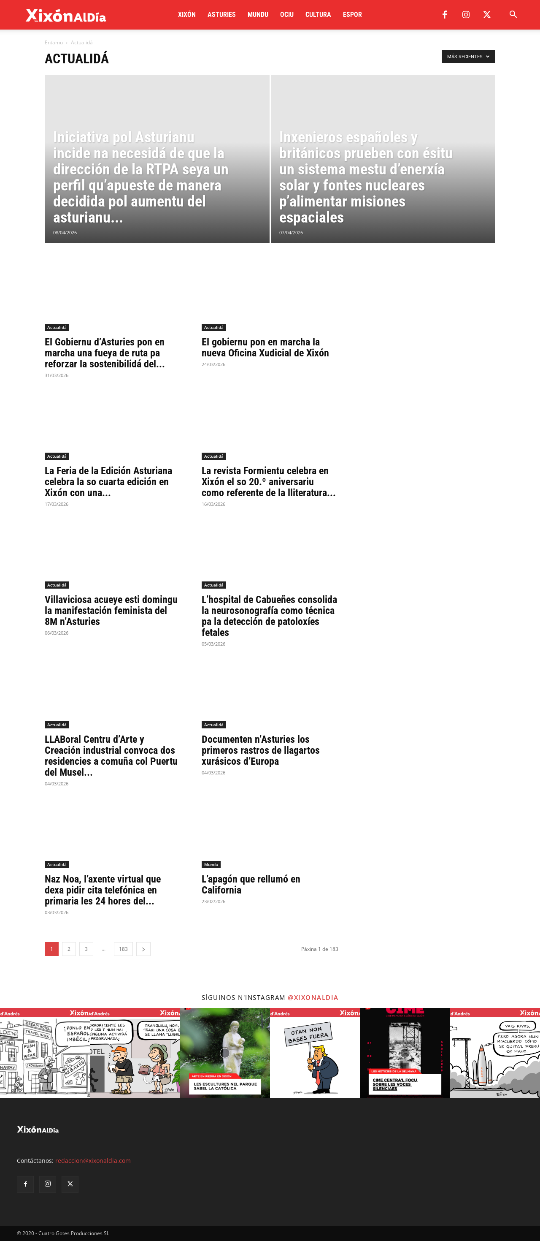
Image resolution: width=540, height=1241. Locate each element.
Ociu (287, 15)
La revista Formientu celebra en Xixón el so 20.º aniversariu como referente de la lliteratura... (269, 482)
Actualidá (57, 327)
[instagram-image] (45, 1053)
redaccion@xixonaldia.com (93, 1161)
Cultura (318, 15)
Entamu (54, 42)
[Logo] (66, 15)
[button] (513, 15)
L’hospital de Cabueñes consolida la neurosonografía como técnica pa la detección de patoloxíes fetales (269, 616)
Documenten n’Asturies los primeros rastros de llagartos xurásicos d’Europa (261, 750)
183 (123, 949)
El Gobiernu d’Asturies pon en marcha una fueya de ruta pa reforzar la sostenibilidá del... (105, 353)
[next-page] (143, 949)
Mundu (258, 15)
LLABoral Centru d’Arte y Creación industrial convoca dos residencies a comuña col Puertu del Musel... (111, 755)
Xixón (187, 15)
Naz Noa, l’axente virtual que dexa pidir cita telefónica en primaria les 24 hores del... (103, 890)
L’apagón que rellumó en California (251, 884)
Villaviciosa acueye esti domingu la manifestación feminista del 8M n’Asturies (111, 610)
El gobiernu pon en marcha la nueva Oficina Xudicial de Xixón (265, 347)
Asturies (222, 15)
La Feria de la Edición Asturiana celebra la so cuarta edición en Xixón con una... (108, 482)
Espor (352, 15)
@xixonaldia (313, 997)
